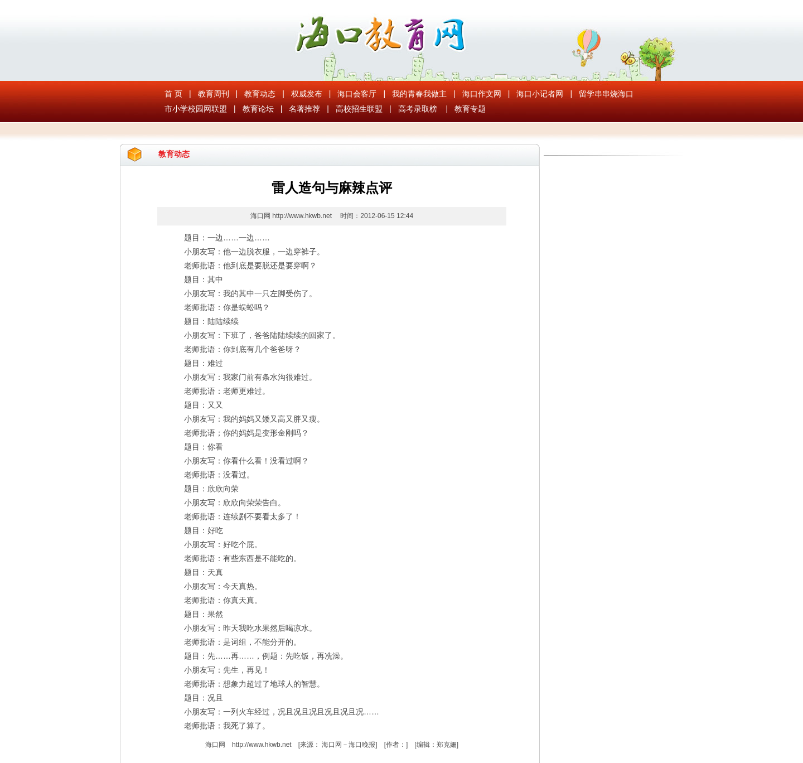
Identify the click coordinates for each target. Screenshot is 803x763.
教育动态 (259, 93)
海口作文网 (481, 93)
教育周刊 (213, 93)
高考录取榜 (417, 108)
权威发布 (306, 93)
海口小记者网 (539, 93)
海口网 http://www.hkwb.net (291, 216)
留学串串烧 (598, 93)
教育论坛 (258, 108)
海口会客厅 (356, 93)
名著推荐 (304, 108)
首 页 (173, 93)
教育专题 (470, 108)
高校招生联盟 (359, 108)
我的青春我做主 (419, 93)
